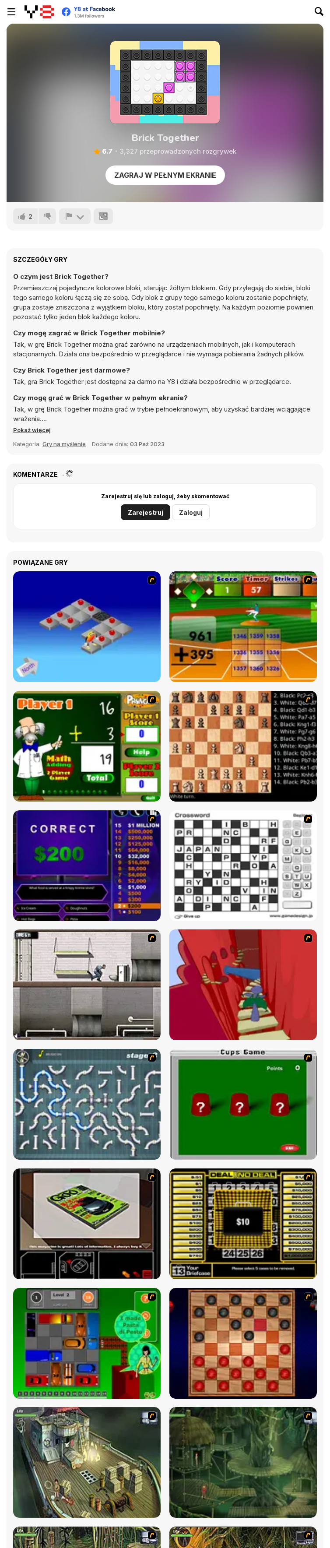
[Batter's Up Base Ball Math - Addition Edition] (243, 626)
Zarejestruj (145, 512)
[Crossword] (243, 865)
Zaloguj (191, 512)
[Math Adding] (87, 746)
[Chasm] (243, 984)
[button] (32, 430)
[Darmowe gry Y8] (39, 11)
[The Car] (87, 1223)
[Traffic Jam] (87, 1343)
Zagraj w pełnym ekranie (165, 175)
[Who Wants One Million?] (87, 865)
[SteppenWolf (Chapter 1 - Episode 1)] (87, 1462)
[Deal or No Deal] (243, 1223)
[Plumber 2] (87, 1104)
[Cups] (243, 1104)
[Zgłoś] (75, 216)
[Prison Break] (87, 984)
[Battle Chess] (243, 746)
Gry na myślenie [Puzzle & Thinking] (64, 443)
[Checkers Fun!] (243, 1343)
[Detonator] (87, 626)
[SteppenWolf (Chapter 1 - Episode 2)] (243, 1462)
